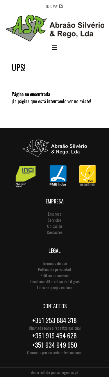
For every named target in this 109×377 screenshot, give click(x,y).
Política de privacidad (54, 269)
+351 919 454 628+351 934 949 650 (54, 340)
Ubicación (54, 226)
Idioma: (54, 6)
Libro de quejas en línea (54, 287)
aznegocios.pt (67, 372)
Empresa (54, 214)
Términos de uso (54, 263)
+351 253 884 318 (54, 320)
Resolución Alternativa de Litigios (54, 281)
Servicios (54, 220)
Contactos (54, 232)
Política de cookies (54, 275)
